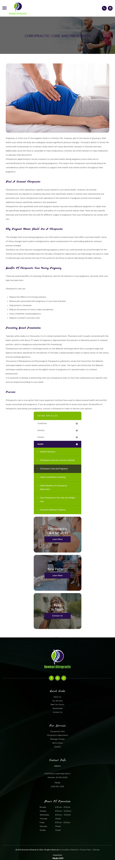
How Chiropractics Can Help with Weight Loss (57, 500)
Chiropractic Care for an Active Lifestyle (57, 460)
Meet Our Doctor (57, 704)
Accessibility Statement (69, 850)
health (40, 444)
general (40, 437)
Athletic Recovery (47, 452)
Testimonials (57, 708)
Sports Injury (57, 743)
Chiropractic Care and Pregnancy (54, 469)
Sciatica (57, 747)
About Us (57, 697)
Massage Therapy (57, 739)
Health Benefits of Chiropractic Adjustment (53, 488)
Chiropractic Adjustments (57, 735)
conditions (42, 423)
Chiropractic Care (57, 731)
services (40, 430)
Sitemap (96, 850)
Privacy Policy (85, 850)
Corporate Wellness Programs (53, 510)
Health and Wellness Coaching (53, 477)
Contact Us (57, 616)
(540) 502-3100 (57, 786)
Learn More (57, 539)
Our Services (57, 701)
